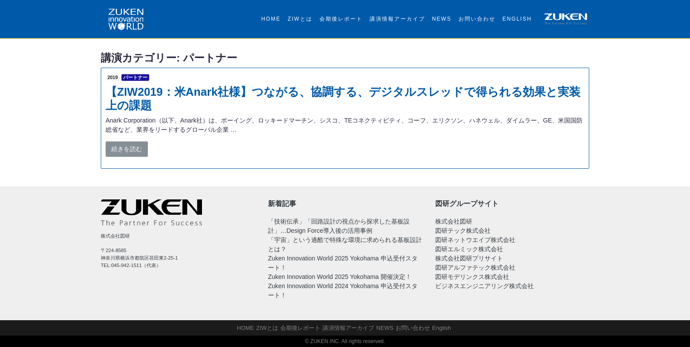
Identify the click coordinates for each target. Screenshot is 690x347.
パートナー (135, 77)
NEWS (441, 19)
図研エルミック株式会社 (469, 249)
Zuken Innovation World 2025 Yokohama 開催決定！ (339, 276)
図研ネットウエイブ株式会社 (475, 239)
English (517, 19)
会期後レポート (341, 19)
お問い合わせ (477, 19)
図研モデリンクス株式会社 (472, 276)
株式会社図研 (453, 221)
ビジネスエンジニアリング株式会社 (484, 285)
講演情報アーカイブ (397, 19)
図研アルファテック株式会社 (475, 267)
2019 (112, 77)
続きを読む (126, 148)
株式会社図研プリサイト (469, 258)
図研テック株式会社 (463, 230)
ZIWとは (300, 19)
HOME (271, 19)
